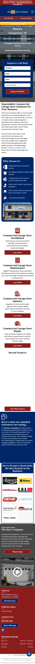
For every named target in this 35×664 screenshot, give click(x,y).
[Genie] (10, 499)
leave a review (8, 443)
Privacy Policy (4, 658)
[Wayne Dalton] (10, 518)
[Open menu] (32, 11)
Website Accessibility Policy (24, 660)
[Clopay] (25, 480)
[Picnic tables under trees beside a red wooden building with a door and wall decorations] (25, 380)
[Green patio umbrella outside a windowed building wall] (9, 380)
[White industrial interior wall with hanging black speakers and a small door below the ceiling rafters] (25, 364)
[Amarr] (10, 480)
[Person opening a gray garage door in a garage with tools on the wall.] (25, 396)
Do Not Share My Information (16, 658)
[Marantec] (10, 508)
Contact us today (13, 148)
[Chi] (25, 490)
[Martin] (25, 508)
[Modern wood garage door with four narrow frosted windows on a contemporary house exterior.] (9, 364)
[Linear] (25, 499)
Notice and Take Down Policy (10, 660)
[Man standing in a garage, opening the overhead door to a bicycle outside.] (9, 396)
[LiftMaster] (10, 490)
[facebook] (2, 630)
